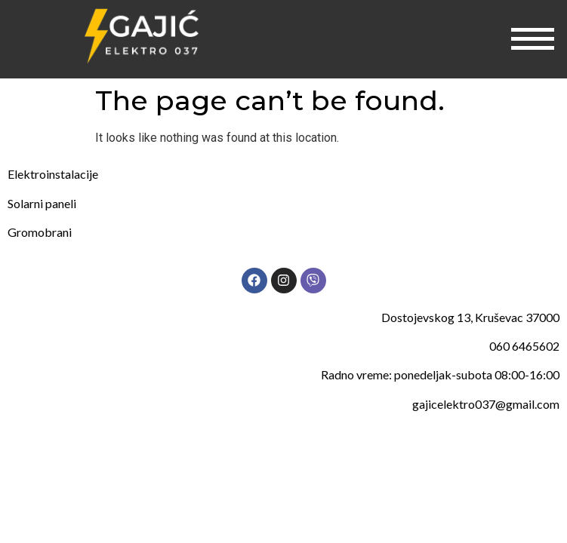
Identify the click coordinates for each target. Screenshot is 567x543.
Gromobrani (40, 232)
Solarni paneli (42, 203)
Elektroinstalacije (53, 174)
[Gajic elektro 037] (141, 37)
